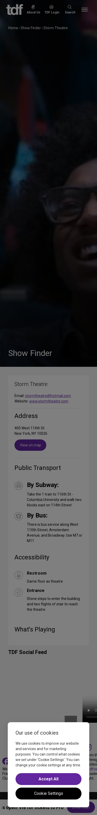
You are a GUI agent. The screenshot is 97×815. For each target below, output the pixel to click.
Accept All (48, 778)
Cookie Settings (48, 793)
